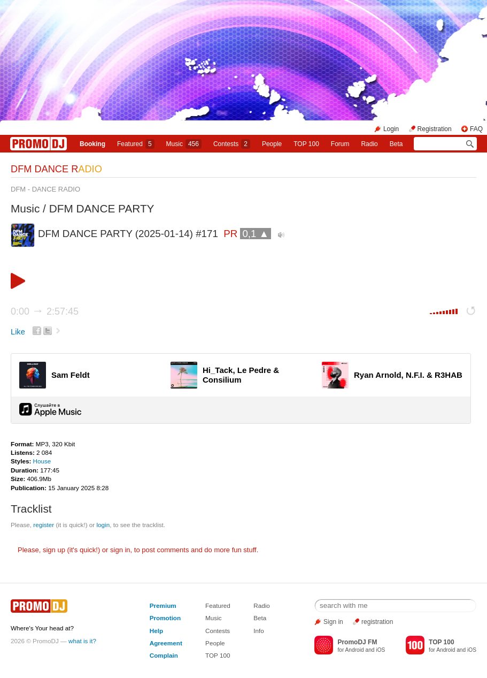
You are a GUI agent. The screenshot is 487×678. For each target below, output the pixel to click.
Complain (164, 655)
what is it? (82, 640)
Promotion (165, 617)
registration (377, 622)
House (42, 461)
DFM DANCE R (56, 169)
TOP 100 (306, 144)
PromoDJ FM (357, 642)
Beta (396, 144)
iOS (380, 650)
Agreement (166, 642)
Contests (217, 630)
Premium (163, 605)
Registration (435, 129)
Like (18, 331)
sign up (54, 550)
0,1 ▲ (255, 233)
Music (184, 144)
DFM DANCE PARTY (101, 208)
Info (258, 630)
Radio (369, 144)
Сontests (231, 144)
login (103, 524)
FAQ (476, 129)
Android (354, 650)
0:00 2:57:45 (45, 311)
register (43, 524)
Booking (92, 144)
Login (391, 129)
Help (156, 630)
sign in (120, 550)
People (272, 144)
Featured (135, 144)
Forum (340, 144)
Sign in (333, 622)
